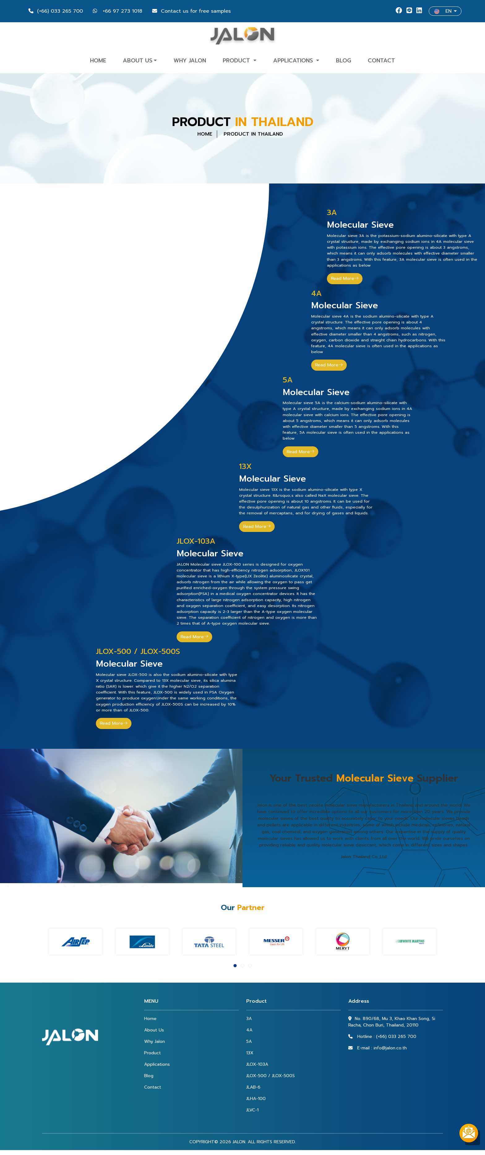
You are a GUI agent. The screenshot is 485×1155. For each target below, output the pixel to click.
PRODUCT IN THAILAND (253, 134)
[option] (75, 942)
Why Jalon (190, 60)
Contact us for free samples (191, 11)
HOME (204, 134)
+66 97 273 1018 (117, 11)
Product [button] (237, 60)
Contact (381, 60)
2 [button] (242, 965)
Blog (343, 60)
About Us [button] (137, 60)
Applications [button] (294, 60)
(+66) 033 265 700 (55, 11)
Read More (344, 278)
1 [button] (235, 965)
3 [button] (250, 965)
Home (98, 60)
